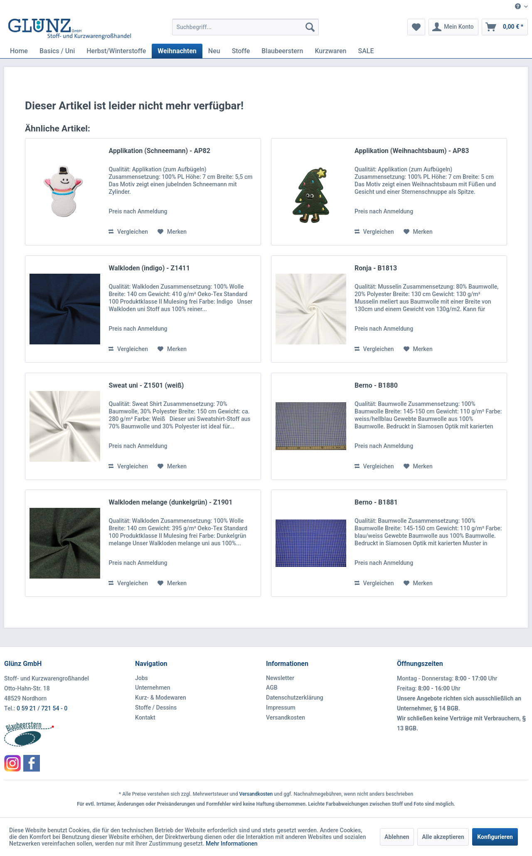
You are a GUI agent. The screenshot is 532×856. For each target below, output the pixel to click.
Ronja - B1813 (376, 268)
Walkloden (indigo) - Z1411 (149, 268)
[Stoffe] (241, 51)
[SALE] (365, 51)
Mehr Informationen (232, 843)
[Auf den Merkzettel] (172, 232)
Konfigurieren (495, 837)
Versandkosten (285, 717)
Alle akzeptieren (443, 837)
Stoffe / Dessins (156, 707)
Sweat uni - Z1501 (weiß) (146, 385)
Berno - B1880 (376, 385)
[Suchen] (310, 27)
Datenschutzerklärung (294, 697)
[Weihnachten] (177, 51)
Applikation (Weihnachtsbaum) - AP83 (412, 151)
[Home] (19, 51)
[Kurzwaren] (330, 51)
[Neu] (214, 51)
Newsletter (280, 678)
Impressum (281, 707)
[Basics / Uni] (57, 51)
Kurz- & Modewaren (160, 697)
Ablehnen (396, 837)
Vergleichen (128, 231)
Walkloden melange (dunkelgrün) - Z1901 (170, 502)
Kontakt (145, 717)
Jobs (141, 678)
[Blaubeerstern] (282, 51)
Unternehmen (152, 687)
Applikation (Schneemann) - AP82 (159, 151)
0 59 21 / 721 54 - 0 (42, 708)
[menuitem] (518, 7)
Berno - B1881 (376, 502)
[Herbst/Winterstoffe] (116, 51)
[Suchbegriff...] (245, 27)
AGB (272, 687)
